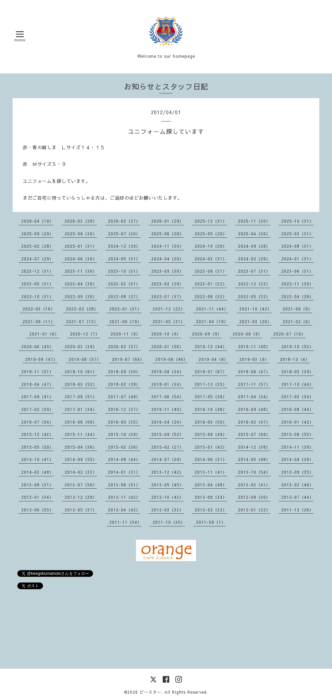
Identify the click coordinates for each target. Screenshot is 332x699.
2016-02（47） (254, 422)
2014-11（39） (297, 447)
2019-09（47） (41, 359)
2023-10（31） (124, 271)
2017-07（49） (124, 396)
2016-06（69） (81, 422)
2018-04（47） (37, 384)
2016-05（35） (124, 422)
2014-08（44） (124, 459)
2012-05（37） (81, 509)
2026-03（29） (81, 221)
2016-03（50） (211, 422)
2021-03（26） (255, 321)
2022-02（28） (82, 308)
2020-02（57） (124, 346)
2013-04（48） (211, 484)
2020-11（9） (125, 333)
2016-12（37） (124, 409)
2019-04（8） (213, 359)
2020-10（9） (166, 333)
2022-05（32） (254, 296)
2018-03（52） (81, 384)
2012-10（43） (167, 497)
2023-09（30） (167, 271)
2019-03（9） (254, 359)
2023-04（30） (81, 283)
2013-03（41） (254, 484)
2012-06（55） (37, 509)
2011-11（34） (125, 522)
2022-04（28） (297, 296)
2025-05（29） (211, 233)
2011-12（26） (297, 509)
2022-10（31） (37, 296)
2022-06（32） (211, 296)
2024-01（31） (297, 258)
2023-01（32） (211, 283)
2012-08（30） (254, 497)
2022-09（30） (81, 296)
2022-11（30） (297, 283)
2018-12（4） (295, 359)
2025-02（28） (37, 246)
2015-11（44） (81, 434)
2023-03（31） (124, 283)
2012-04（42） (124, 509)
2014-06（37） (211, 459)
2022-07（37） (167, 296)
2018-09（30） (124, 371)
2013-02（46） (297, 484)
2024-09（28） (254, 246)
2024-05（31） (124, 258)
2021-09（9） (297, 308)
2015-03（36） (124, 447)
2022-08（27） (124, 296)
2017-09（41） (37, 396)
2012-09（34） (211, 497)
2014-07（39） (167, 459)
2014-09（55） (81, 459)
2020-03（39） (81, 346)
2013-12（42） (167, 472)
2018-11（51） (37, 371)
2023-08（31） (211, 271)
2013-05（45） (167, 484)
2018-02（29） (124, 384)
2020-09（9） (207, 333)
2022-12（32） (254, 283)
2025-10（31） (297, 221)
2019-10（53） (297, 346)
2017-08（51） (81, 396)
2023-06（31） (297, 271)
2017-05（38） (211, 396)
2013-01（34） (37, 497)
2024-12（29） (124, 246)
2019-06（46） (171, 359)
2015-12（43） (37, 434)
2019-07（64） (128, 359)
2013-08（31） (37, 484)
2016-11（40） (167, 409)
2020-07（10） (289, 333)
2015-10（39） (124, 434)
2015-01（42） (211, 447)
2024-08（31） (297, 246)
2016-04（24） (167, 422)
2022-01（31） (125, 308)
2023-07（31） (254, 271)
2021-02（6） (297, 321)
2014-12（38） (254, 447)
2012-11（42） (124, 497)
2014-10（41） (37, 459)
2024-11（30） (167, 246)
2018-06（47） (254, 371)
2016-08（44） (297, 409)
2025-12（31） (211, 221)
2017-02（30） (37, 409)
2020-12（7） (85, 333)
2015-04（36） (81, 447)
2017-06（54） (167, 396)
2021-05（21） (169, 321)
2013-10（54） (254, 472)
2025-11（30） (254, 221)
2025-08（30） (81, 233)
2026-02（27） (124, 221)
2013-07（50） (81, 484)
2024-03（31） (211, 258)
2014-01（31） (124, 472)
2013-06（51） (124, 484)
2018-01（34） (167, 384)
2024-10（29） (211, 246)
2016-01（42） (297, 422)
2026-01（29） (167, 221)
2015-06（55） (297, 434)
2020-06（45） (37, 346)
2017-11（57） (254, 384)
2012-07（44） (297, 497)
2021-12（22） (169, 308)
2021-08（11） (39, 321)
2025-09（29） (37, 233)
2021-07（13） (82, 321)
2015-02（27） (167, 447)
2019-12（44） (211, 346)
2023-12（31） (37, 271)
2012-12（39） (81, 497)
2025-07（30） (124, 233)
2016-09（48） (254, 409)
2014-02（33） (81, 472)
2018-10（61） (81, 371)
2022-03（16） (39, 308)
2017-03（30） (297, 396)
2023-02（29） (167, 283)
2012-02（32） (211, 509)
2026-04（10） (37, 221)
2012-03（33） (167, 509)
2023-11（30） (81, 271)
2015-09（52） (167, 434)
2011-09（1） (211, 522)
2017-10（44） (297, 384)
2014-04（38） (297, 459)
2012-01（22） (254, 509)
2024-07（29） (37, 258)
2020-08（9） (247, 333)
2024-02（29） (254, 258)
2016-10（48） (211, 409)
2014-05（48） (254, 459)
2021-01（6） (44, 333)
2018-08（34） (167, 371)
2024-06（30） (81, 258)
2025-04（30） (254, 233)
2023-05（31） (37, 283)
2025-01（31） (81, 246)
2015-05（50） (37, 447)
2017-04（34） (254, 396)
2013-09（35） (297, 472)
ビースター (150, 692)
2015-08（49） (211, 434)
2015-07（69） (254, 434)
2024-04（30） (167, 258)
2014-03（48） (37, 472)
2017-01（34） (81, 409)
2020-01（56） (167, 346)
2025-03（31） (297, 233)
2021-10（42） (255, 308)
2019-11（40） (254, 346)
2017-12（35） (211, 384)
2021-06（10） (125, 321)
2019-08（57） (85, 359)
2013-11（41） (211, 472)
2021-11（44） (212, 308)
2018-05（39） (297, 371)
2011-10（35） (169, 522)
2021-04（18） (212, 321)
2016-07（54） (37, 422)
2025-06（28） (167, 233)
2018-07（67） (211, 371)
